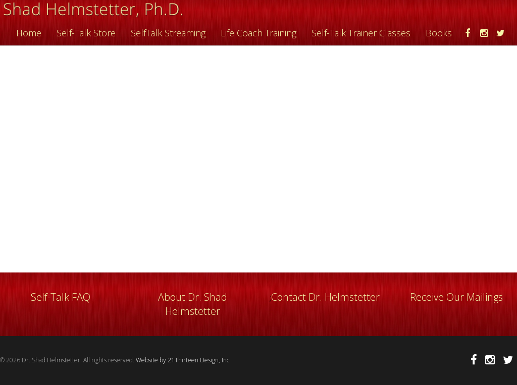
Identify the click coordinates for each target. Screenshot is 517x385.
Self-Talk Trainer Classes (361, 33)
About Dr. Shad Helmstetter (192, 304)
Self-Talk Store (86, 33)
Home (28, 33)
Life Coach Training (258, 33)
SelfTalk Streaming (168, 33)
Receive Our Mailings (456, 297)
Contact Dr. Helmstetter (325, 297)
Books (439, 33)
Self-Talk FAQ (60, 297)
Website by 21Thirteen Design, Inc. (182, 360)
